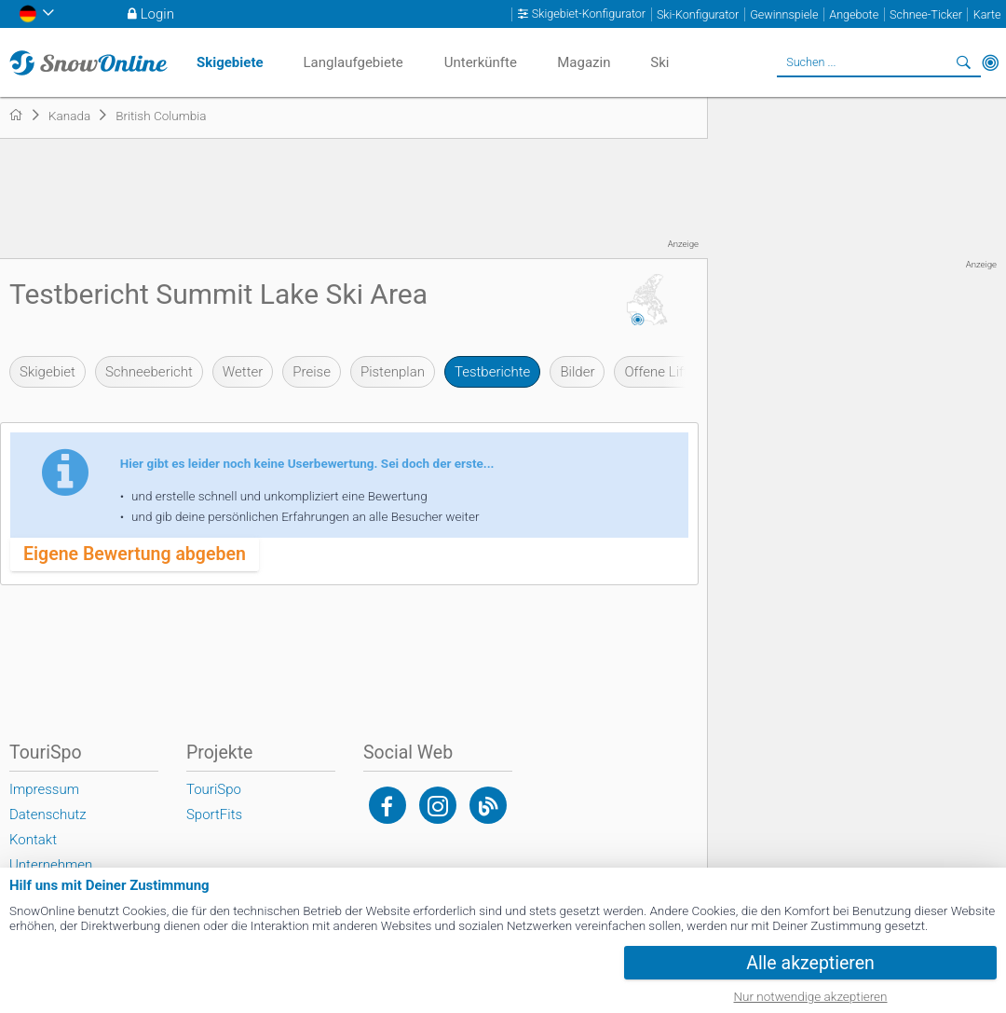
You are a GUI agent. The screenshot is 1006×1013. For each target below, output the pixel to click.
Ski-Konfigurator (698, 14)
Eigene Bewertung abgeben (134, 554)
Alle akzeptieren (810, 963)
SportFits (214, 814)
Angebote (853, 14)
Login (157, 14)
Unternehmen (50, 864)
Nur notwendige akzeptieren (811, 996)
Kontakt (33, 839)
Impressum (44, 789)
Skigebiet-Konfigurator (589, 14)
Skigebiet (47, 371)
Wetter (243, 371)
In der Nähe (990, 62)
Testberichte (492, 371)
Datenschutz (48, 814)
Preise (311, 371)
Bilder (577, 371)
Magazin (583, 62)
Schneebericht (149, 371)
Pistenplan (392, 371)
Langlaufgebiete (352, 62)
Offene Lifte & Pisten (686, 371)
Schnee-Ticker (926, 14)
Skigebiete (230, 62)
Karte (987, 14)
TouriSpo (213, 789)
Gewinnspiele (784, 14)
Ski (659, 62)
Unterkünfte (480, 62)
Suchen (964, 62)
